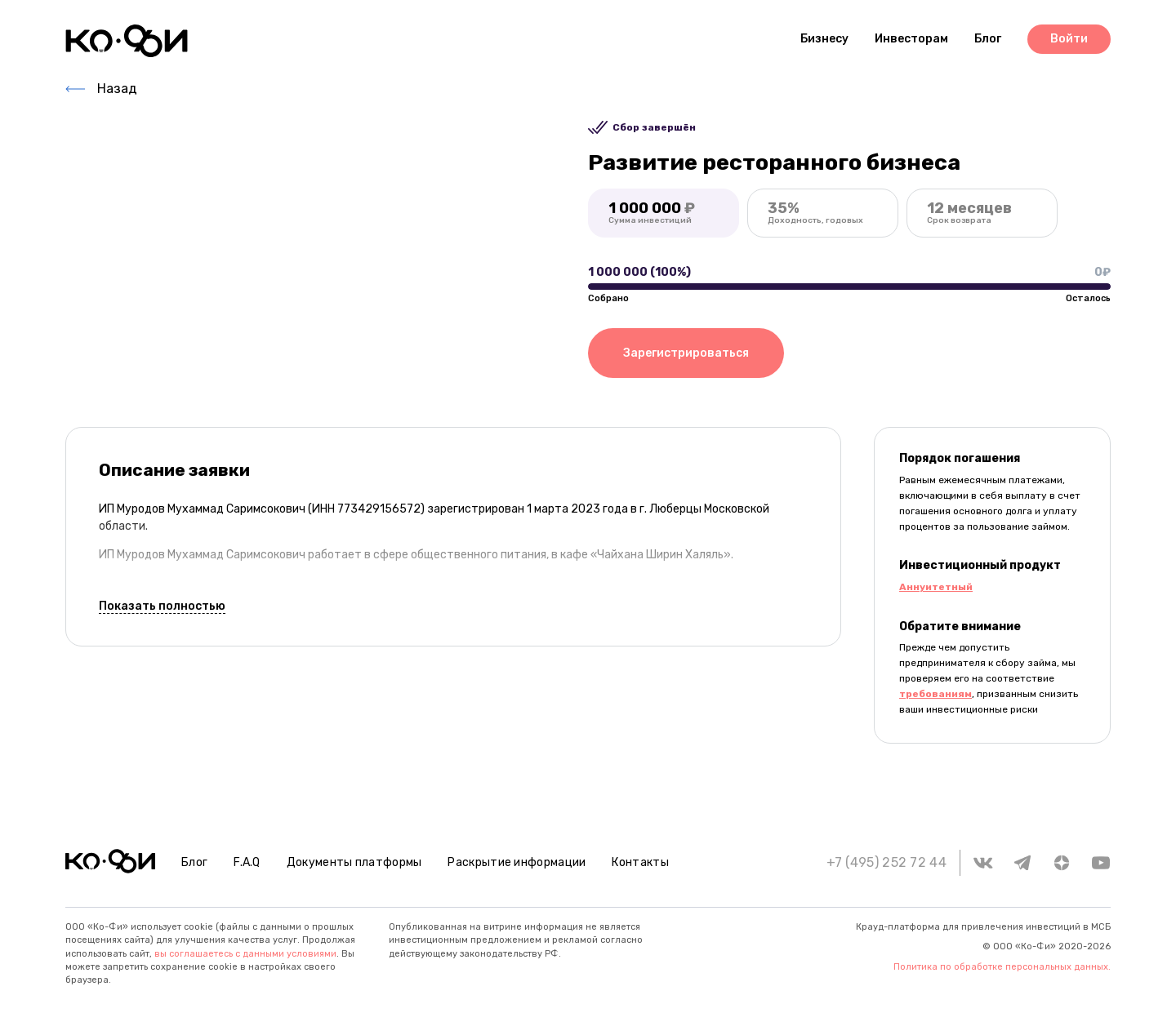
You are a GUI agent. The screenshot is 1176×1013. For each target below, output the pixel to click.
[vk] (983, 863)
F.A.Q (247, 862)
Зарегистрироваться (686, 353)
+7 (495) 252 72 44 (886, 862)
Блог (194, 862)
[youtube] (1101, 863)
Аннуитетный (936, 587)
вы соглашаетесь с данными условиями (245, 954)
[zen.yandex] (1061, 863)
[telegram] (1022, 863)
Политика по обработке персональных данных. (1002, 967)
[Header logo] (126, 40)
